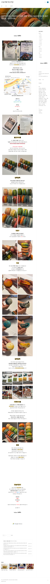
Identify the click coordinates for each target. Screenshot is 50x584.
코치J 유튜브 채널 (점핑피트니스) (43, 76)
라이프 (40, 33)
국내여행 (40, 43)
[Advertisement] (17, 523)
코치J (39, 46)
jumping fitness (41, 99)
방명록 (11, 6)
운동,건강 (40, 49)
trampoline (40, 95)
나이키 (45, 105)
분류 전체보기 (41, 31)
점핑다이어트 (44, 89)
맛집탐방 (40, 37)
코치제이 (43, 91)
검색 (45, 2)
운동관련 (40, 51)
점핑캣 (40, 101)
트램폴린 (45, 99)
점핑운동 (40, 48)
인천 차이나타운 (41, 105)
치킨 (41, 102)
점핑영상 (45, 101)
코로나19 (44, 92)
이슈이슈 (40, 54)
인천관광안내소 (41, 98)
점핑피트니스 (44, 102)
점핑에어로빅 (44, 88)
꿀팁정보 (40, 36)
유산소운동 (43, 104)
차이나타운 (40, 89)
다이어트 (44, 95)
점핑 (47, 98)
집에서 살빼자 (41, 92)
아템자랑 (40, 40)
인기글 (43, 79)
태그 (6, 6)
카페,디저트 (40, 39)
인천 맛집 (40, 88)
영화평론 (40, 57)
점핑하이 (42, 101)
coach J (45, 98)
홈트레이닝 (40, 91)
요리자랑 (40, 42)
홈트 (46, 95)
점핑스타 (40, 104)
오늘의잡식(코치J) (7, 2)
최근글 (40, 79)
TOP (48, 580)
